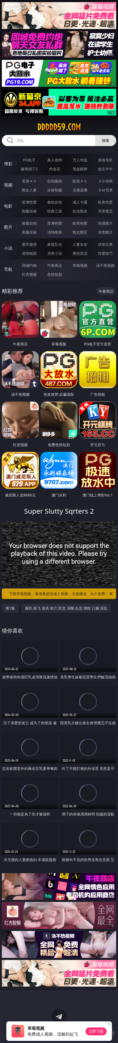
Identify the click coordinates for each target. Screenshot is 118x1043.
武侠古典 (105, 244)
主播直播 (80, 189)
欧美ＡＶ (80, 181)
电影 (8, 206)
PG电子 (29, 159)
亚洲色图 (54, 223)
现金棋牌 (80, 168)
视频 (8, 185)
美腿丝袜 (29, 232)
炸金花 (54, 168)
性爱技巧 (105, 253)
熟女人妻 (29, 189)
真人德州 (54, 159)
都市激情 (29, 244)
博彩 (8, 164)
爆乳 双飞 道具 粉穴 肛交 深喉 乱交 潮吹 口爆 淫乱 (66, 608)
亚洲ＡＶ (29, 181)
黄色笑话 (80, 253)
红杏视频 (29, 274)
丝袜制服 (54, 189)
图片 (8, 227)
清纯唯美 (54, 232)
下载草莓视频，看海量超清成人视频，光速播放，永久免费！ (61, 594)
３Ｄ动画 (105, 181)
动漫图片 (105, 223)
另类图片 (105, 232)
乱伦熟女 (80, 211)
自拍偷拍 (54, 181)
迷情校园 (29, 253)
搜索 (105, 140)
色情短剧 (54, 274)
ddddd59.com (59, 127)
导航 (8, 269)
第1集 (10, 608)
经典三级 (54, 211)
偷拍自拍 (54, 202)
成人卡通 (80, 202)
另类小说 (54, 253)
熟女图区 (80, 232)
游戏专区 (105, 159)
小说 (8, 248)
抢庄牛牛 (105, 168)
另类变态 (105, 211)
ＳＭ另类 (105, 189)
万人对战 (80, 159)
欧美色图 (80, 223)
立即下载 (96, 1031)
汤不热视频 (105, 265)
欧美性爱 (105, 202)
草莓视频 (80, 265)
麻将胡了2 (29, 168)
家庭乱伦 (54, 244)
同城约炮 (29, 265)
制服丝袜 (29, 211)
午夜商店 (54, 265)
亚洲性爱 (29, 202)
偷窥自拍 (29, 223)
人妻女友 (80, 244)
